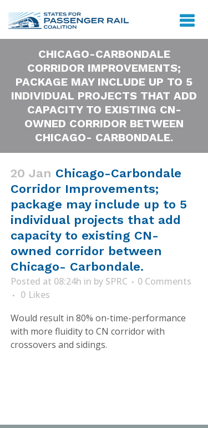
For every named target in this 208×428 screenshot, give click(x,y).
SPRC (116, 281)
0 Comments (164, 281)
